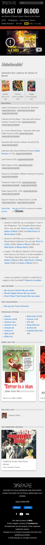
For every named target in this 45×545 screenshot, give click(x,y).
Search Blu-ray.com (5, 209)
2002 (31, 99)
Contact (28, 507)
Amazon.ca (9, 319)
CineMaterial (32, 523)
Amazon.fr (8, 331)
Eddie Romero (7, 24)
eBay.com (8, 336)
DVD (23, 208)
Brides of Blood (10, 231)
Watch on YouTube (24, 47)
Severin (5, 94)
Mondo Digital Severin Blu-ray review (20, 293)
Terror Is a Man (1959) (12, 398)
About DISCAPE (22, 502)
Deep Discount (33, 325)
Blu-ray (15, 208)
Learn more (30, 43)
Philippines (12, 20)
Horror (32, 20)
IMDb (30, 520)
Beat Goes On (33, 316)
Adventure (24, 20)
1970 (3, 20)
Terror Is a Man (27, 228)
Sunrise (30, 328)
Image (31, 94)
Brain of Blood (26, 263)
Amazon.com (9, 322)
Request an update (33, 280)
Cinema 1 (31, 319)
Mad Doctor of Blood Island (15, 247)
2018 (17, 99)
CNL (29, 322)
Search (17, 507)
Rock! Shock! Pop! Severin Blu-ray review (22, 296)
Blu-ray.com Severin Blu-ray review (19, 290)
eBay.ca (7, 334)
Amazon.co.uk (10, 325)
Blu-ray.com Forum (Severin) (16, 306)
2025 (5, 99)
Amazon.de (9, 328)
